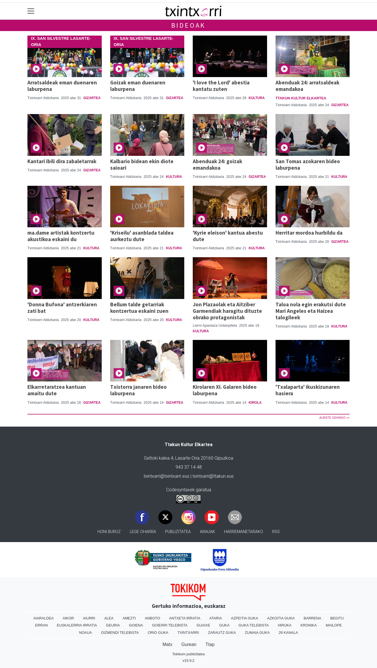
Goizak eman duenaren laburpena (137, 85)
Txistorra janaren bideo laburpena (138, 390)
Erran (41, 625)
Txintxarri (188, 632)
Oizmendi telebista (120, 632)
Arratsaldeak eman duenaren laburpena (62, 85)
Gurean (188, 644)
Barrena (312, 618)
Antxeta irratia (184, 618)
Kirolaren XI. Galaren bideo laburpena (225, 390)
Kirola (255, 403)
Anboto (152, 618)
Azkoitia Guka (280, 618)
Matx (167, 644)
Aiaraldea (43, 618)
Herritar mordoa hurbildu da (309, 232)
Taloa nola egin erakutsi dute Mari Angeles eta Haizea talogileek (311, 311)
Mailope (334, 625)
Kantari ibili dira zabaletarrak (61, 161)
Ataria (215, 618)
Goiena (136, 625)
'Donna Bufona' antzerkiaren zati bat (62, 307)
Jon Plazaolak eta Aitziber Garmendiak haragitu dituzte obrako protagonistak (227, 311)
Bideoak (188, 25)
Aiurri (89, 618)
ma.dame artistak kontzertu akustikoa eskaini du (60, 236)
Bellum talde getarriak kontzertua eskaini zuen (139, 307)
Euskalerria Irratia (77, 625)
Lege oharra (143, 531)
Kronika (308, 625)
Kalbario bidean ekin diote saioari (142, 164)
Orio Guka (158, 632)
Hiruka (284, 625)
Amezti (129, 618)
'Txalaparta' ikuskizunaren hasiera (308, 390)
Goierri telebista (169, 625)
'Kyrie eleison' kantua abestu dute (228, 236)
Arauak (207, 531)
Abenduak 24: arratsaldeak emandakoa (307, 85)
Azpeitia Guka (244, 618)
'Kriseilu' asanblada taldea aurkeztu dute (142, 236)
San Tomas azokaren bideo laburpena (308, 164)
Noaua (85, 632)
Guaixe (203, 625)
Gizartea (92, 98)
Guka (224, 625)
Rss (276, 531)
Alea (109, 618)
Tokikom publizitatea (188, 654)
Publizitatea (178, 531)
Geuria (113, 625)
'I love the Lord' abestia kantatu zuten (221, 85)
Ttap (209, 644)
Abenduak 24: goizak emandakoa (217, 164)
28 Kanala (288, 632)
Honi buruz (109, 531)
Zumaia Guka (257, 632)
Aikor (68, 618)
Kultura (257, 98)
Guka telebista (254, 625)
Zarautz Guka (222, 632)
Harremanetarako (243, 531)
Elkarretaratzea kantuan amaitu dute (56, 390)
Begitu (337, 618)
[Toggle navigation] (31, 11)
